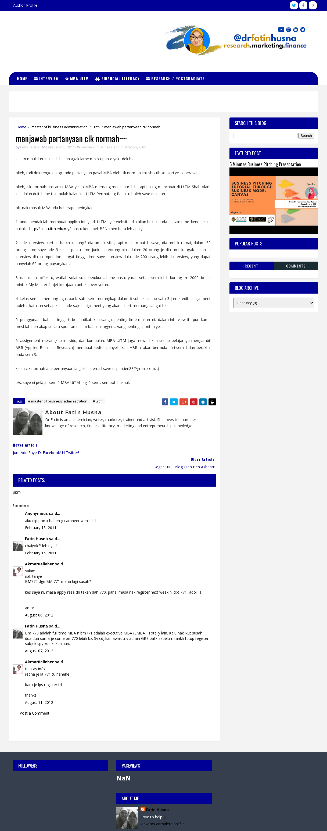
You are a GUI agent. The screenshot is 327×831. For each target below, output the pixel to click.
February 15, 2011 (41, 513)
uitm (96, 126)
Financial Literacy (117, 78)
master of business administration (60, 126)
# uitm (98, 401)
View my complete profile (262, 776)
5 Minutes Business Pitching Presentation (265, 164)
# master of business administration (58, 401)
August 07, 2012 (39, 636)
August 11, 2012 (39, 688)
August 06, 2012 (39, 600)
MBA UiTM (77, 78)
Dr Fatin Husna (36, 35)
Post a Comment (35, 698)
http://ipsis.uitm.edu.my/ (50, 228)
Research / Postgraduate (175, 78)
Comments (296, 265)
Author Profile (25, 5)
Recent (251, 265)
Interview (46, 78)
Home (22, 78)
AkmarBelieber (39, 549)
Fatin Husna (36, 524)
